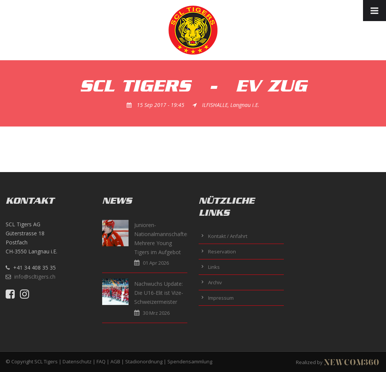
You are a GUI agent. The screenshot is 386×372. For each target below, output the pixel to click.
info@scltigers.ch (34, 276)
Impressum (221, 297)
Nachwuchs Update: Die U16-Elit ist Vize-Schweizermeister (158, 292)
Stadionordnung (143, 361)
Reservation (222, 251)
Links (214, 267)
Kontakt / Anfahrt (227, 236)
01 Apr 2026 (156, 262)
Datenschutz (77, 361)
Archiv (215, 282)
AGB (115, 361)
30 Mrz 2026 (156, 312)
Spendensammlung (189, 361)
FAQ (101, 361)
